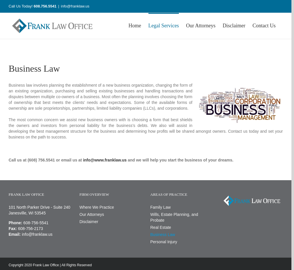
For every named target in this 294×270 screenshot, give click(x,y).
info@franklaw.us (75, 6)
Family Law (160, 207)
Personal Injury (163, 241)
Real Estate (160, 227)
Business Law (162, 234)
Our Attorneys (92, 214)
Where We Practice (97, 207)
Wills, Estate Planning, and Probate (174, 217)
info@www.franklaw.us (105, 160)
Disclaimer (89, 221)
